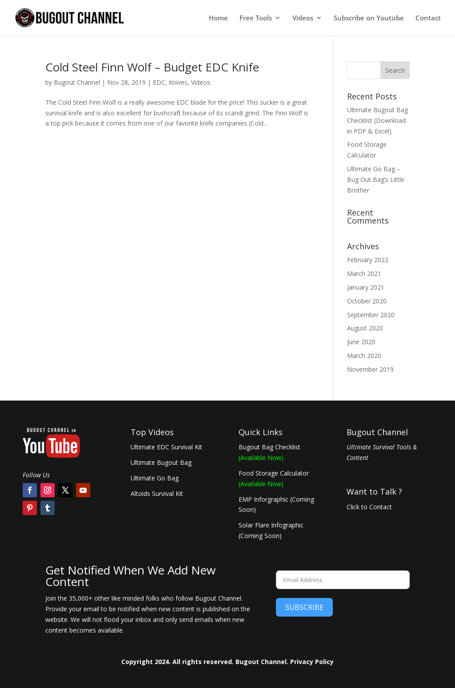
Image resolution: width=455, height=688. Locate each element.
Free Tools (255, 18)
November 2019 (370, 369)
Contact (428, 18)
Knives (178, 82)
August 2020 (365, 328)
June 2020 (361, 342)
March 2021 (364, 273)
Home (218, 18)
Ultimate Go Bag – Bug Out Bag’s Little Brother (375, 179)
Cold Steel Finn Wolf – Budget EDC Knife (152, 67)
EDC (159, 82)
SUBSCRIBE (304, 607)
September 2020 (371, 315)
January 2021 (365, 287)
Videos (302, 18)
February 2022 (367, 260)
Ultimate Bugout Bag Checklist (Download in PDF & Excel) (377, 120)
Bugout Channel (77, 82)
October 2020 (367, 301)
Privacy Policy (312, 661)
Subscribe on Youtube (369, 18)
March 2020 (364, 355)
